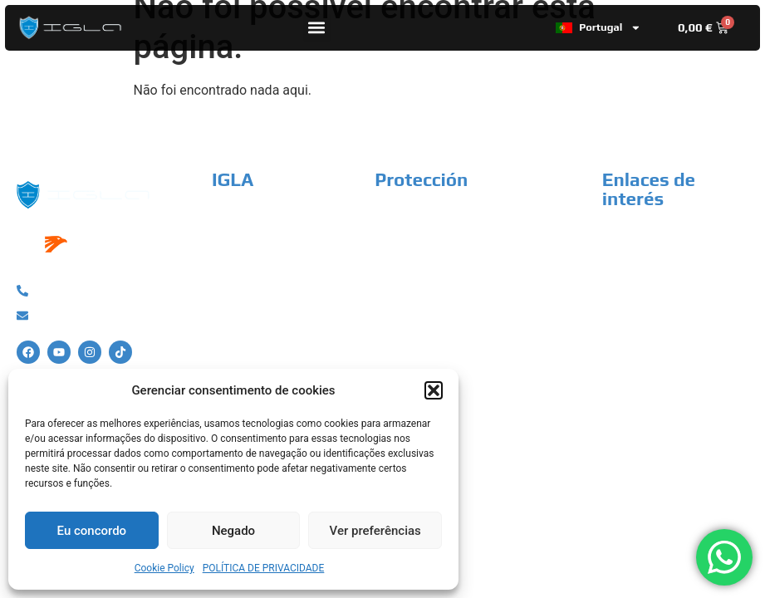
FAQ (224, 328)
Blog (225, 355)
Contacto (239, 300)
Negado (233, 530)
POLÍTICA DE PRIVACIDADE (264, 568)
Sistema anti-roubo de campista (470, 317)
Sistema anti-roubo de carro (458, 218)
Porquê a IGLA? (257, 218)
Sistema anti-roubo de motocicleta (478, 245)
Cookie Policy (164, 568)
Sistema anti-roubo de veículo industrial (463, 281)
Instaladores (249, 273)
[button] (433, 390)
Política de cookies (657, 291)
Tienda (232, 245)
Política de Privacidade (668, 236)
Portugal (598, 28)
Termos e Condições (662, 264)
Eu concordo (92, 530)
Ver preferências (375, 530)
